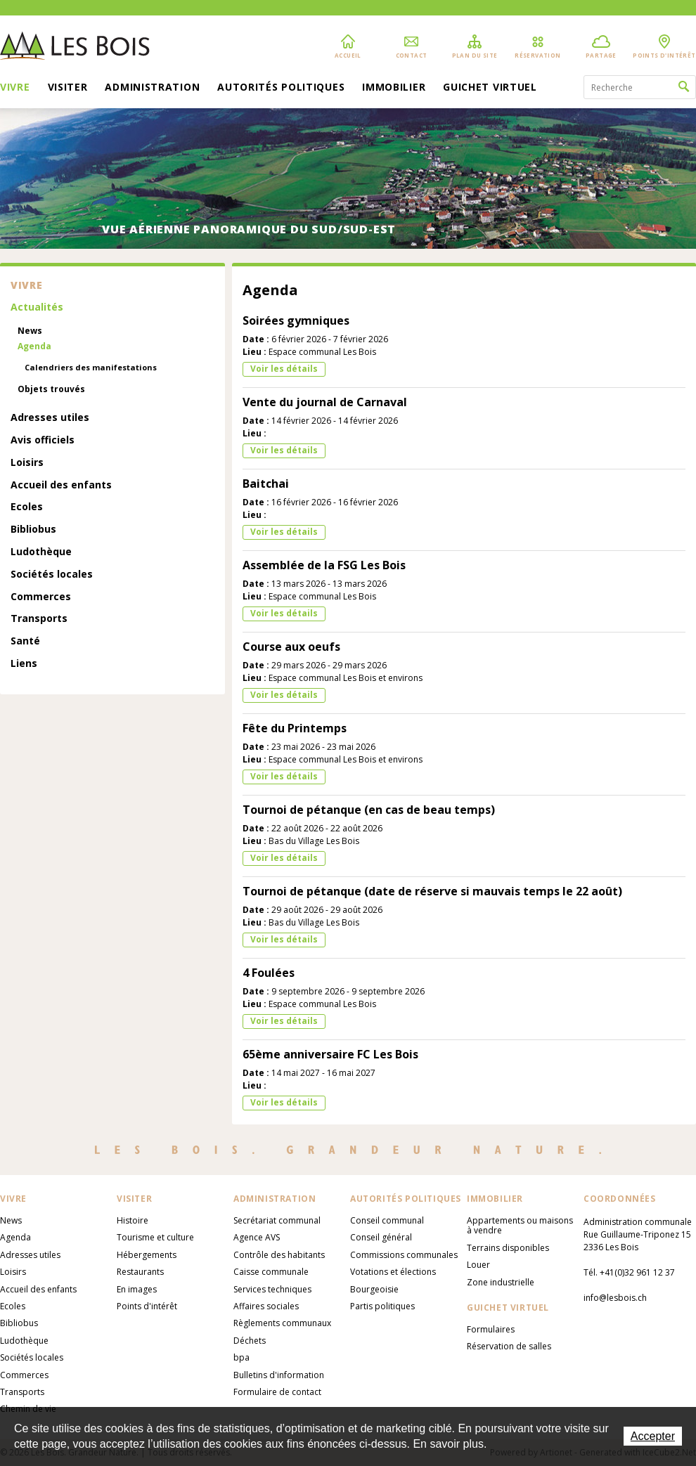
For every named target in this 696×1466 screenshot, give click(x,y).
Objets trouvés (51, 389)
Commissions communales (404, 1255)
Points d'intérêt (147, 1306)
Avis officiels (43, 440)
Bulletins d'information (278, 1375)
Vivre (15, 87)
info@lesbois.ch (615, 1298)
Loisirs (27, 463)
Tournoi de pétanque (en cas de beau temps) (369, 809)
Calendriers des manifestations (91, 367)
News (30, 331)
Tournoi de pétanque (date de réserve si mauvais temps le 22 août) (432, 891)
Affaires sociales (266, 1306)
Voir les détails (284, 369)
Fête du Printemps (295, 728)
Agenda (34, 346)
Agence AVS (256, 1237)
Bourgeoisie (374, 1289)
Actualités (37, 307)
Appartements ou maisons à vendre (520, 1225)
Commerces (41, 597)
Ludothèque (41, 552)
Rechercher (683, 87)
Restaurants (140, 1272)
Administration (152, 87)
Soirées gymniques (296, 320)
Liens (24, 664)
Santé (25, 641)
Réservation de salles (509, 1346)
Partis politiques (382, 1306)
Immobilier (393, 87)
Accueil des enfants (61, 485)
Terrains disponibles (508, 1248)
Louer (478, 1265)
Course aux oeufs (291, 646)
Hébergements (146, 1255)
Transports (39, 619)
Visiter (68, 87)
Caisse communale (271, 1272)
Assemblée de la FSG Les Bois (324, 565)
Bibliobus (33, 530)
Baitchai (266, 483)
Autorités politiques (280, 87)
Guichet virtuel (490, 87)
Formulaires (491, 1329)
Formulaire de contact (277, 1392)
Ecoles (27, 507)
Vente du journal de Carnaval (325, 402)
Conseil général (381, 1237)
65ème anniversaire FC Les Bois (330, 1054)
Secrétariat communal (277, 1220)
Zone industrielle (500, 1282)
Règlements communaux (282, 1323)
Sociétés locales (52, 574)
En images (137, 1289)
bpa (241, 1357)
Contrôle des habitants (279, 1255)
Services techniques (272, 1289)
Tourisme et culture (155, 1237)
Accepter (653, 1436)
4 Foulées (269, 972)
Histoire (132, 1220)
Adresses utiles (50, 418)
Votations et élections (393, 1272)
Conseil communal (387, 1220)
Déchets (249, 1341)
